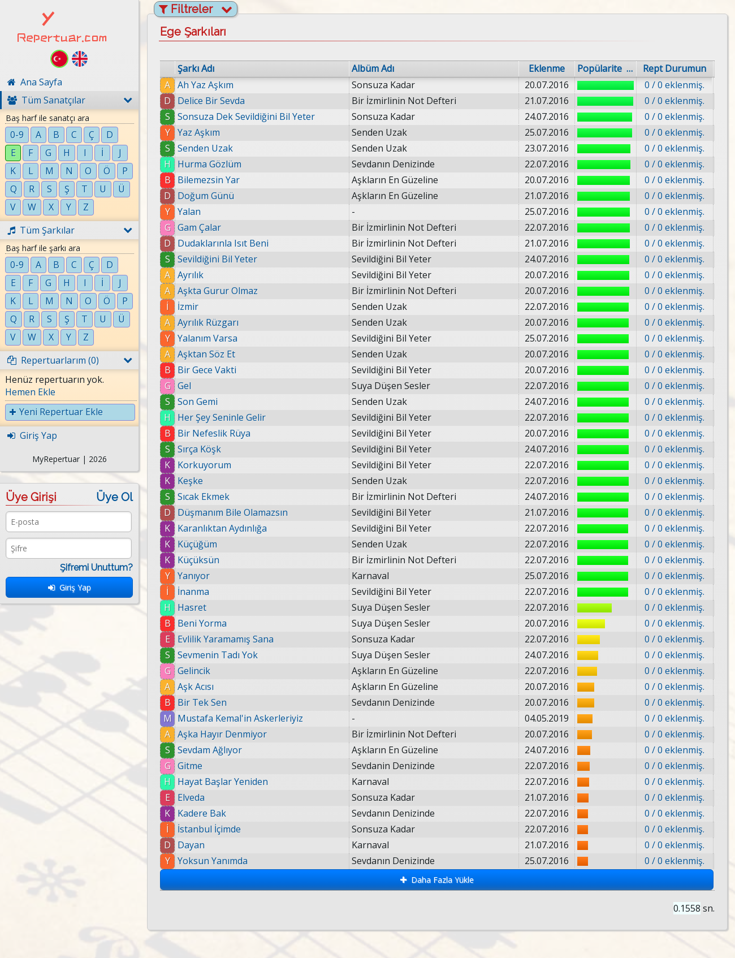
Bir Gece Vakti (207, 370)
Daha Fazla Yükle (437, 879)
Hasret (192, 607)
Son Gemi (198, 401)
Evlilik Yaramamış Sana (226, 639)
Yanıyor (194, 575)
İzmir (188, 306)
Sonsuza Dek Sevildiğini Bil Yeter (246, 116)
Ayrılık (191, 275)
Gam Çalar (199, 227)
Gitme (190, 766)
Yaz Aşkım (199, 132)
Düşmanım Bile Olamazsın (233, 512)
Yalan (189, 211)
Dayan (200, 845)
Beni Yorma (202, 623)
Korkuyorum (204, 465)
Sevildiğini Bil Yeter (217, 259)
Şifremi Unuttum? (96, 567)
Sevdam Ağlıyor (210, 750)
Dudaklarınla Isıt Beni (223, 243)
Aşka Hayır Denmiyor (222, 734)
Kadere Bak (211, 813)
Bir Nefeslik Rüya (214, 433)
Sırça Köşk (199, 449)
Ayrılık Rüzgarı (208, 322)
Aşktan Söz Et (206, 354)
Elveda (197, 797)
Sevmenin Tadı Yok (218, 655)
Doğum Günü (206, 195)
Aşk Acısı (196, 686)
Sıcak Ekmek (204, 496)
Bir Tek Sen (202, 702)
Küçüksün (198, 560)
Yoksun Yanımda (222, 861)
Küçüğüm (197, 544)
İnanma (193, 591)
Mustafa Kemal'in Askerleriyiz (240, 718)
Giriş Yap (69, 587)
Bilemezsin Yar (209, 180)
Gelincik (194, 670)
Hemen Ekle (30, 392)
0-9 (17, 134)
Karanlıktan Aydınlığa (222, 528)
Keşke (190, 480)
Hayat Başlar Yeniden (223, 781)
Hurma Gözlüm (209, 164)
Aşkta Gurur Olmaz (218, 290)
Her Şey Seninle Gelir (222, 417)
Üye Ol (114, 497)
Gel (184, 385)
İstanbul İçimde (218, 829)
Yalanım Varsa (207, 338)
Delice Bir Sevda (211, 100)
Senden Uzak (205, 148)
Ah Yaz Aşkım (206, 85)
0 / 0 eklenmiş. (674, 85)
